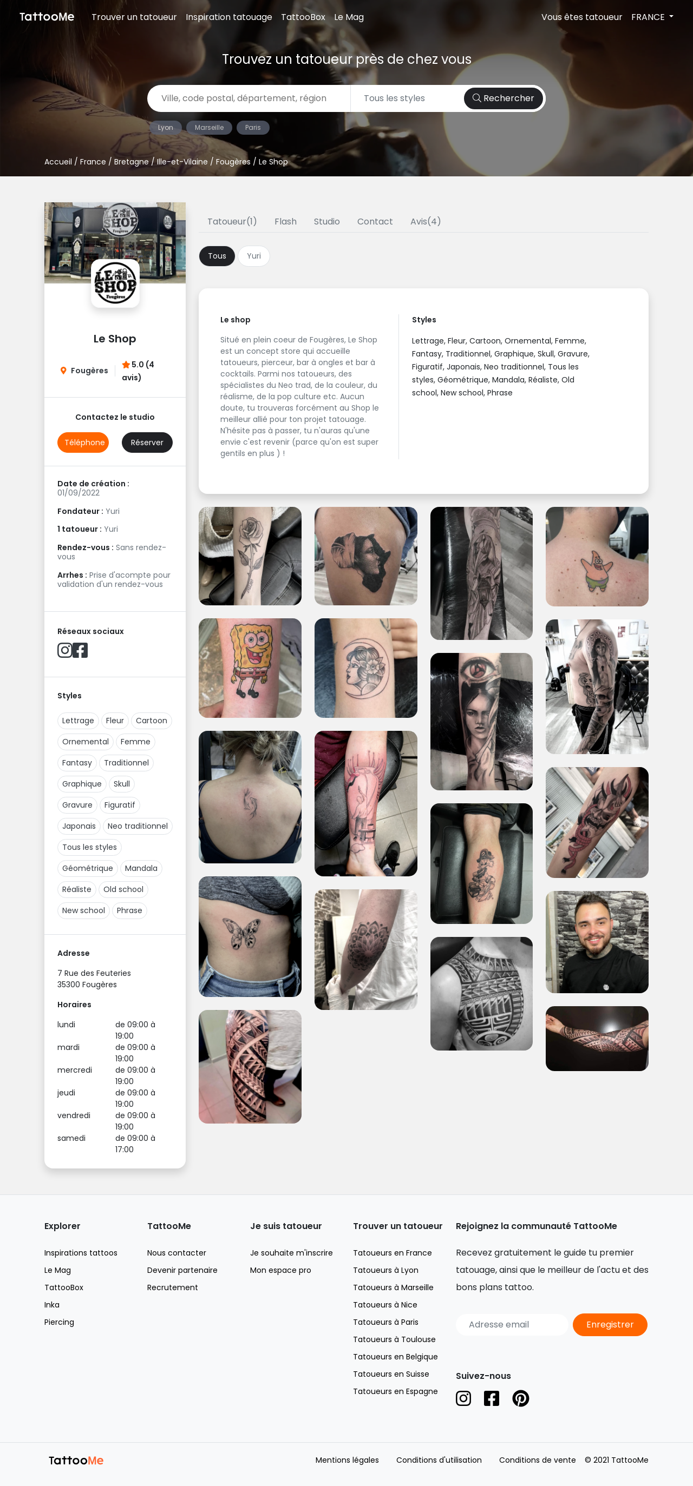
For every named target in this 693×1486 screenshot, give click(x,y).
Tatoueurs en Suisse (391, 1374)
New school (83, 910)
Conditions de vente (537, 1460)
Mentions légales (347, 1460)
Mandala (141, 868)
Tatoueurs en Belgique (395, 1356)
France (93, 161)
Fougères (233, 161)
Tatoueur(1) (232, 221)
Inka (52, 1304)
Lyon (165, 127)
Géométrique (87, 868)
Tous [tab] (217, 255)
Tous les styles (89, 847)
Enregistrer (610, 1324)
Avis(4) (425, 221)
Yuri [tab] (254, 255)
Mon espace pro (280, 1270)
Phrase (129, 910)
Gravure (77, 805)
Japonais (79, 826)
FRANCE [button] (649, 17)
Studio (327, 221)
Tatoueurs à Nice (385, 1304)
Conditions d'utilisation (439, 1460)
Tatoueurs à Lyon (386, 1270)
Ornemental (85, 741)
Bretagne (131, 161)
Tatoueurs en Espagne (395, 1391)
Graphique (82, 783)
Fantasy (77, 762)
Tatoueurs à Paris (386, 1322)
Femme (136, 741)
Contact (375, 221)
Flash (285, 221)
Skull (122, 783)
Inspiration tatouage (229, 17)
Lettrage (78, 720)
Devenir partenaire (182, 1270)
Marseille (209, 127)
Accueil (58, 161)
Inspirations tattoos (80, 1252)
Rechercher (503, 98)
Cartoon (151, 720)
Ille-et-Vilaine (182, 161)
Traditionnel (126, 762)
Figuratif (119, 805)
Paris (253, 127)
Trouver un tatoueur (134, 17)
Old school (123, 889)
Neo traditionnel (138, 826)
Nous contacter (176, 1252)
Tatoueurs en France (392, 1252)
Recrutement (172, 1287)
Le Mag (349, 17)
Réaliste (76, 889)
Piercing (59, 1322)
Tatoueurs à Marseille (393, 1287)
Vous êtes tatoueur (582, 17)
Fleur (115, 720)
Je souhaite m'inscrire (291, 1252)
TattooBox (303, 17)
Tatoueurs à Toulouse (394, 1339)
